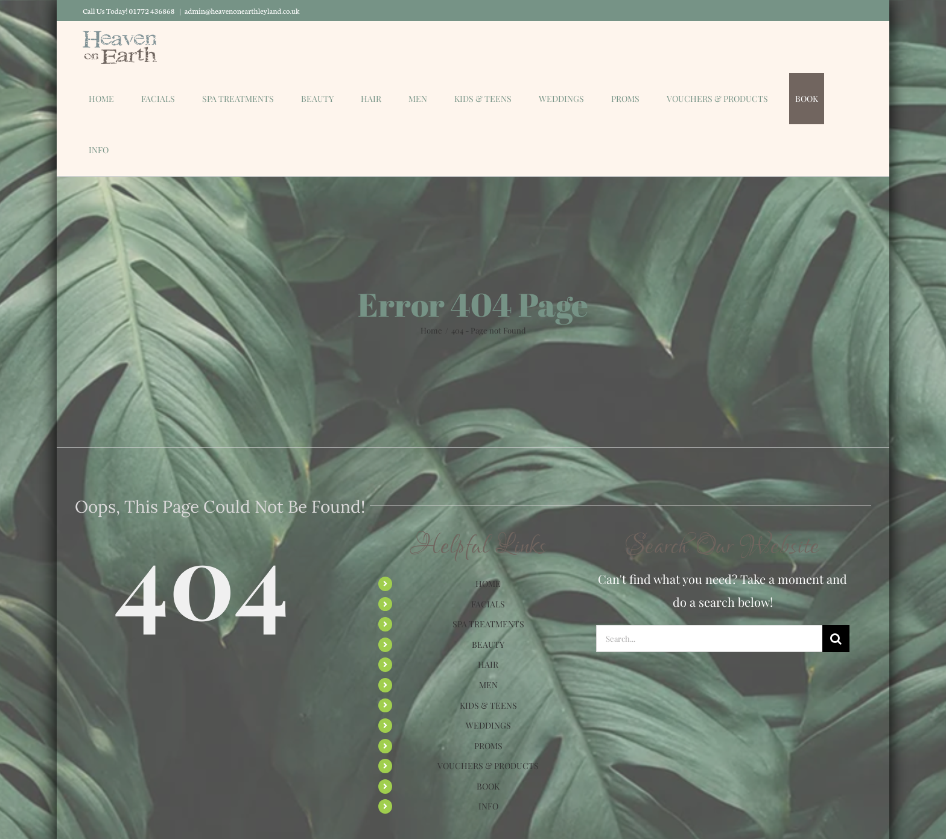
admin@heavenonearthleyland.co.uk (242, 10)
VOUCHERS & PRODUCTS (488, 765)
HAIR (488, 664)
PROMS (488, 746)
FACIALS (488, 604)
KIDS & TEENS (488, 705)
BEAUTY (488, 644)
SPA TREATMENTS (488, 624)
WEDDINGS (488, 725)
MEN (488, 685)
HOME (488, 583)
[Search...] (709, 638)
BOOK (488, 786)
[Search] (835, 638)
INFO (488, 806)
